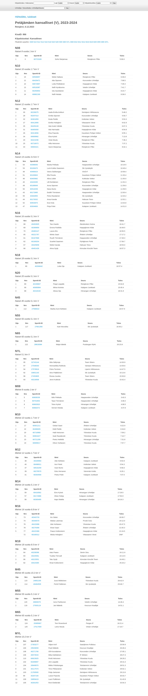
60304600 (34, 206)
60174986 (37, 496)
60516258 (34, 189)
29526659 (35, 648)
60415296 (35, 140)
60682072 (36, 408)
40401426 (35, 248)
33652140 (35, 373)
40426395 (34, 182)
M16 (87, 42)
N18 (49, 42)
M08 (72, 42)
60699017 (36, 443)
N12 (38, 42)
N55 (60, 42)
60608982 (35, 136)
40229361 (35, 556)
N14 (42, 42)
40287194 (35, 676)
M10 (75, 42)
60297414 (35, 116)
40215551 (35, 559)
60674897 (36, 84)
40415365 (35, 563)
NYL (68, 42)
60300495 (37, 499)
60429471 (36, 80)
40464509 (37, 584)
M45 (95, 42)
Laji (56, 3)
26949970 (35, 665)
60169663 (34, 175)
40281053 (35, 683)
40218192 (37, 291)
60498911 (37, 464)
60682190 (36, 94)
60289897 (35, 662)
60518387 (36, 87)
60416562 (37, 492)
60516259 (37, 468)
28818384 (38, 344)
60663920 (36, 404)
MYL (107, 42)
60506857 (36, 77)
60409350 (35, 130)
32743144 (35, 362)
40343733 (35, 517)
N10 (35, 42)
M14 (83, 42)
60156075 (35, 112)
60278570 (37, 471)
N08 (31, 42)
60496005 (36, 429)
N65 (64, 42)
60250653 (36, 91)
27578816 (35, 369)
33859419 (35, 679)
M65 (102, 42)
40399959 (35, 228)
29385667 (37, 623)
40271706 (35, 651)
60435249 (35, 126)
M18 (91, 42)
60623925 (35, 658)
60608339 (36, 397)
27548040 (35, 366)
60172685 (34, 192)
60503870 (34, 203)
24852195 (37, 581)
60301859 (35, 119)
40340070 (35, 521)
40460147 (35, 231)
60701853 (36, 401)
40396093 (34, 165)
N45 (57, 42)
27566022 (35, 309)
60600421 (35, 147)
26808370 (37, 602)
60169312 (35, 535)
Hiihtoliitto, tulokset (25, 16)
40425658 (35, 245)
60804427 (36, 436)
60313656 (35, 133)
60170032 (34, 199)
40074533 (35, 655)
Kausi (72, 3)
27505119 (37, 605)
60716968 (36, 432)
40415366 (35, 531)
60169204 (35, 241)
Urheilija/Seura (37, 8)
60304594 (37, 475)
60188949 (34, 185)
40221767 (35, 234)
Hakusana (29, 3)
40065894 (37, 287)
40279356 (35, 528)
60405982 (34, 179)
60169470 (34, 168)
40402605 (35, 224)
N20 (53, 42)
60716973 (35, 143)
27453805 (35, 376)
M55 (99, 42)
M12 (79, 42)
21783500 (35, 672)
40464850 (34, 196)
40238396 (35, 552)
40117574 (35, 669)
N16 (46, 42)
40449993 (37, 461)
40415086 (35, 524)
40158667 (37, 284)
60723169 (38, 59)
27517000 (37, 627)
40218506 (35, 380)
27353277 (35, 644)
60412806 (35, 123)
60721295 (36, 439)
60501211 (36, 426)
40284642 (39, 266)
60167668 (35, 238)
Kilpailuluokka (90, 3)
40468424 (34, 172)
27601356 (39, 327)
